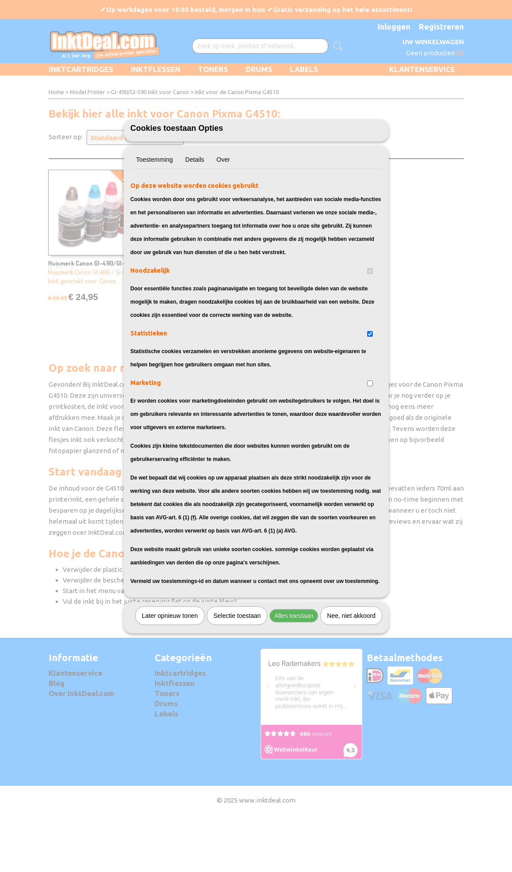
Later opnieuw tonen (170, 664)
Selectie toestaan (237, 664)
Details (194, 208)
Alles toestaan (293, 664)
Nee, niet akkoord (351, 664)
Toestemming (154, 208)
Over (223, 208)
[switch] (370, 320)
